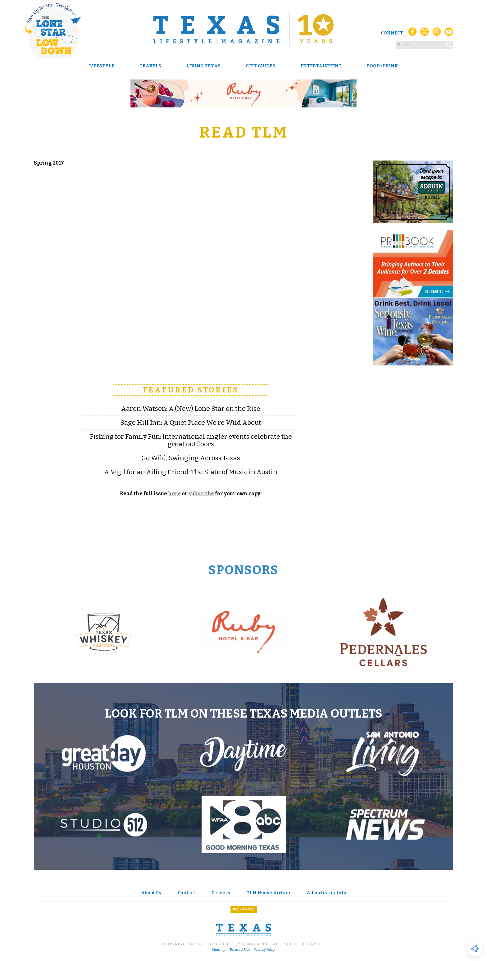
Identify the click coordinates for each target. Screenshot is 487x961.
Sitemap (218, 950)
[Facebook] (412, 33)
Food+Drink (382, 66)
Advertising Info (326, 892)
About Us (151, 892)
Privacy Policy (264, 950)
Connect (392, 33)
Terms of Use (240, 950)
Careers (221, 892)
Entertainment (321, 66)
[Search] (449, 44)
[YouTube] (448, 33)
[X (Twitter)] (424, 33)
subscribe (201, 493)
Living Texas (203, 66)
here (174, 493)
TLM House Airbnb (268, 892)
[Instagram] (436, 33)
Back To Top (243, 909)
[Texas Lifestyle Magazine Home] (243, 29)
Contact (186, 892)
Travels (150, 66)
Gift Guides (260, 66)
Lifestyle (101, 66)
